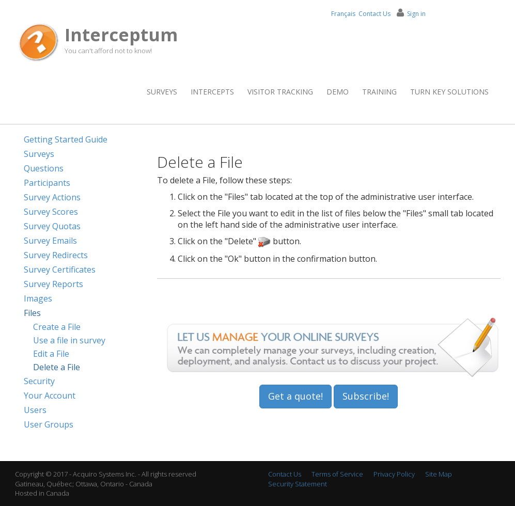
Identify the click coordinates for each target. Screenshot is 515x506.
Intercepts (212, 92)
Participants (47, 182)
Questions (44, 168)
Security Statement (297, 483)
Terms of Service (337, 474)
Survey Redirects (56, 255)
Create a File (57, 327)
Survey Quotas (52, 226)
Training (379, 92)
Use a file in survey (69, 340)
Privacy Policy (394, 474)
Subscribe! (365, 396)
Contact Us (374, 13)
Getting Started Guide (65, 139)
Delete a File (56, 367)
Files (32, 313)
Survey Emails (50, 240)
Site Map (438, 474)
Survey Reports (53, 284)
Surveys (162, 92)
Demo (337, 92)
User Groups (48, 424)
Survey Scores (51, 211)
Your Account (49, 395)
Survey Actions (52, 197)
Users (35, 410)
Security (39, 381)
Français (343, 13)
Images (38, 298)
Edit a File (51, 353)
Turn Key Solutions (449, 92)
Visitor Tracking (280, 92)
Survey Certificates (60, 269)
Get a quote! (295, 396)
